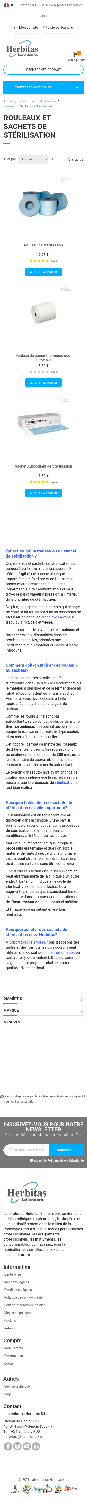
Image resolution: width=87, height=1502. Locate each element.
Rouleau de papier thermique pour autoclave (43, 357)
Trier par (9, 159)
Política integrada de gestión (24, 1305)
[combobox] (43, 70)
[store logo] (23, 48)
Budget (9, 1363)
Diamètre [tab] (12, 999)
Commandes (13, 1356)
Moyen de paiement (18, 1313)
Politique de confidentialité (65, 1160)
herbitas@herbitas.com (22, 1436)
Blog (7, 1394)
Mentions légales (16, 1282)
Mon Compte (13, 1348)
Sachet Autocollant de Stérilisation (43, 466)
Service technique (16, 1386)
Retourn (9, 1328)
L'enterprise (12, 1274)
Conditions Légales (17, 1290)
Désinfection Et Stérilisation (37, 101)
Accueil (8, 101)
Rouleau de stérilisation (43, 245)
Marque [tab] (11, 1011)
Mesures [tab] (11, 1022)
